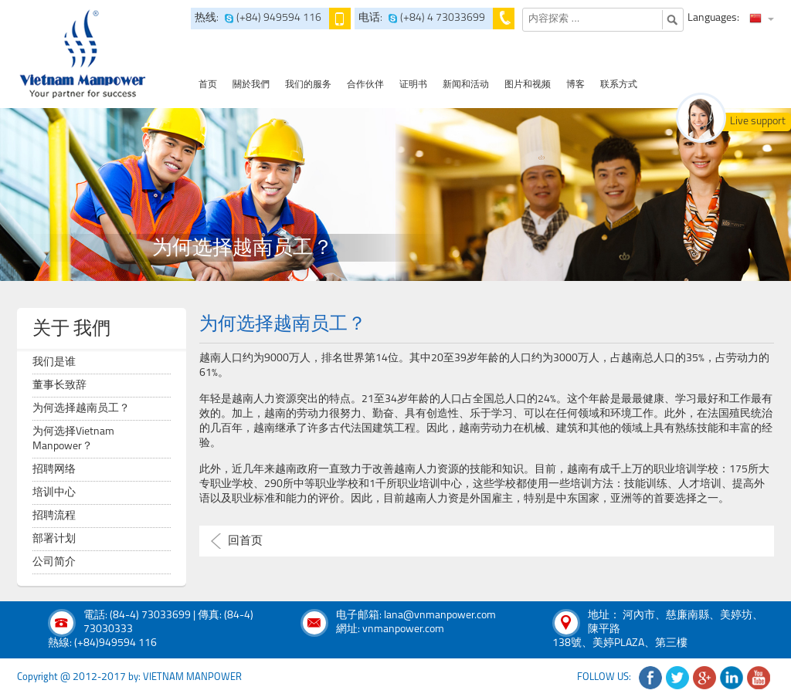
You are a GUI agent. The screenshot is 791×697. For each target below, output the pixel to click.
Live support (758, 121)
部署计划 (54, 539)
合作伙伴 (365, 85)
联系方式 (618, 85)
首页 (208, 85)
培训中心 (54, 493)
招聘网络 (54, 469)
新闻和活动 (466, 85)
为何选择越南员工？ (81, 408)
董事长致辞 (59, 385)
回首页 (245, 541)
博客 (575, 85)
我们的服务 (308, 85)
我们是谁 (54, 362)
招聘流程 (54, 516)
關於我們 (251, 85)
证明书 (413, 85)
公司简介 (54, 562)
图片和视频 (527, 85)
